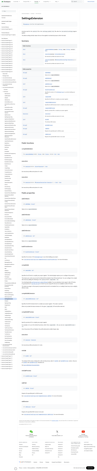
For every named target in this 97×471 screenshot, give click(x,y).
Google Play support (88, 448)
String (60, 49)
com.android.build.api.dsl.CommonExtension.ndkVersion (38, 414)
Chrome (41, 462)
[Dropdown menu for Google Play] (50, 1)
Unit (24, 49)
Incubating (26, 24)
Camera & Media (35, 450)
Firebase (47, 462)
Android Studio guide (75, 445)
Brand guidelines (31, 467)
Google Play (46, 1)
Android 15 (60, 444)
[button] (8, 29)
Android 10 (60, 454)
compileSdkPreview (50, 108)
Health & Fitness (35, 448)
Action (56, 54)
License (25, 467)
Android (20, 444)
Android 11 (60, 452)
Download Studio (74, 452)
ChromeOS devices (49, 448)
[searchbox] (9, 11)
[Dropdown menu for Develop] (40, 1)
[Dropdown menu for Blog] (59, 1)
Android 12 (60, 450)
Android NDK (73, 454)
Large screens (48, 444)
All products (66, 462)
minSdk (47, 119)
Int (46, 50)
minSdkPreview (48, 125)
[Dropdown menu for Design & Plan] (31, 1)
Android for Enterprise (23, 446)
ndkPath (47, 128)
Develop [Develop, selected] (36, 1)
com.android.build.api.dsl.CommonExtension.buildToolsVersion (40, 259)
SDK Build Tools (60, 92)
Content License (55, 420)
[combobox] (77, 1)
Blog (56, 1)
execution (47, 54)
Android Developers (25, 13)
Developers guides (75, 447)
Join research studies (88, 450)
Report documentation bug (89, 446)
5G (32, 454)
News (20, 452)
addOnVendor (48, 78)
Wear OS (47, 446)
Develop (32, 13)
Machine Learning (35, 446)
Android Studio (91, 1)
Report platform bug (88, 444)
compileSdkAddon (49, 49)
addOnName (47, 72)
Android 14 (60, 446)
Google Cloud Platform (56, 462)
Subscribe (90, 468)
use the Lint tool (35, 283)
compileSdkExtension (50, 102)
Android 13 (60, 448)
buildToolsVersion (50, 89)
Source (20, 450)
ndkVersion (48, 134)
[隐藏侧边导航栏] (15, 468)
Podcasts (21, 457)
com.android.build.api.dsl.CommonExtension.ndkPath (38, 396)
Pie (58, 457)
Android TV (47, 452)
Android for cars (48, 450)
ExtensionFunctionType (62, 59)
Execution (61, 54)
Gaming (33, 444)
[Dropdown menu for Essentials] (20, 1)
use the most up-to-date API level (39, 282)
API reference (5, 6)
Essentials (16, 1)
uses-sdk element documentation (31, 365)
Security (20, 448)
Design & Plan (26, 1)
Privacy (33, 452)
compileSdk (48, 96)
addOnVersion (48, 84)
